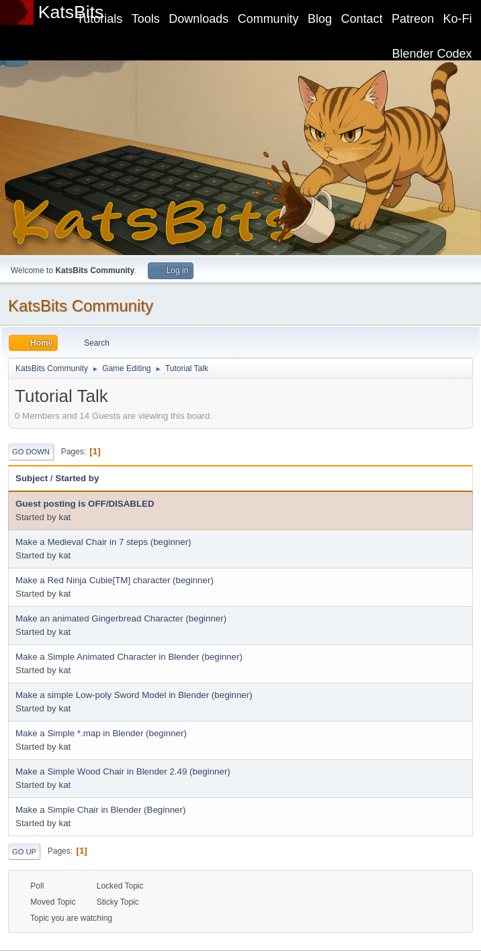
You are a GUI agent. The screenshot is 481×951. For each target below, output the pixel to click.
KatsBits (71, 12)
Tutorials (99, 19)
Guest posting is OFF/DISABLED (85, 504)
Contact (362, 19)
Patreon (413, 19)
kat (64, 517)
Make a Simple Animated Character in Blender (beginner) (129, 657)
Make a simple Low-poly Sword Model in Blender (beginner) (134, 695)
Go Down (31, 452)
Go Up (24, 852)
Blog (320, 19)
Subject (31, 478)
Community (268, 19)
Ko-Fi (457, 19)
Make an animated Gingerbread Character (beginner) (120, 618)
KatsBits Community (80, 306)
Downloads (198, 19)
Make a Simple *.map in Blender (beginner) (101, 733)
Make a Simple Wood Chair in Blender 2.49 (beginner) (122, 771)
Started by (77, 478)
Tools (146, 19)
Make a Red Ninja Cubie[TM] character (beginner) (114, 580)
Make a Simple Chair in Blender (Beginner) (100, 810)
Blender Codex (432, 53)
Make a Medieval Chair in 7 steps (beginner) (103, 542)
